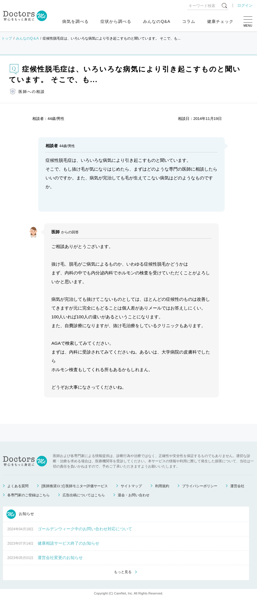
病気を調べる (75, 21)
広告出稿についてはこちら (84, 495)
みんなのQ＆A (27, 38)
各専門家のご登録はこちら (28, 495)
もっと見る (123, 572)
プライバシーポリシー (199, 486)
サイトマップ (131, 486)
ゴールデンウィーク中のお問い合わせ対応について (85, 528)
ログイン (245, 5)
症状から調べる (115, 21)
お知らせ (20, 514)
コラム (188, 21)
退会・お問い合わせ (134, 495)
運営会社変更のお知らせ (60, 557)
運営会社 (237, 486)
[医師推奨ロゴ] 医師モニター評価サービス (74, 486)
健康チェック (220, 21)
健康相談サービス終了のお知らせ (68, 543)
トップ (6, 38)
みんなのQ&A (156, 21)
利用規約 (162, 486)
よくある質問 (17, 486)
